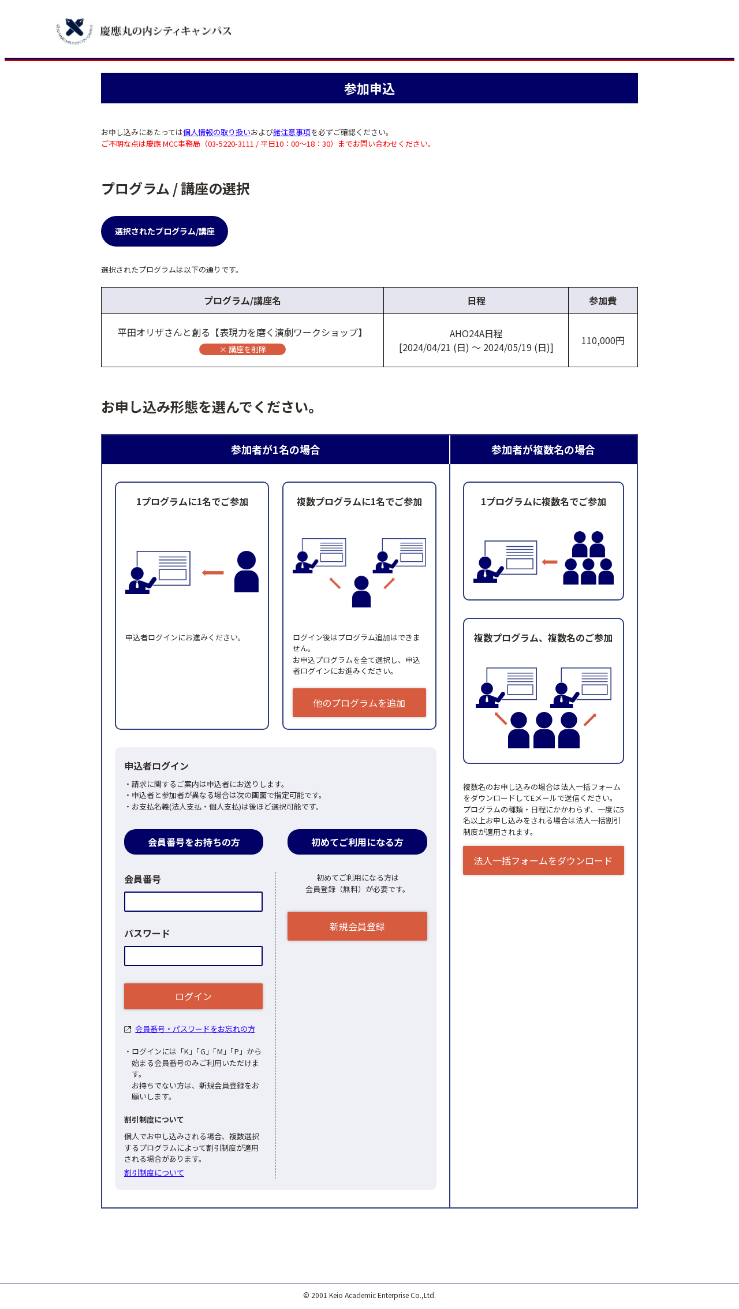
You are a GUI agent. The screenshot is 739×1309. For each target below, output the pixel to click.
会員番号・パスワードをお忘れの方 (195, 1028)
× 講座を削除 (242, 349)
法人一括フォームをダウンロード (543, 860)
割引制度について (154, 1172)
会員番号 (142, 879)
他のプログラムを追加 (359, 703)
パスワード (147, 933)
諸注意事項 (292, 131)
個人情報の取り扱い (217, 131)
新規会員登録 (357, 926)
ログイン (193, 996)
